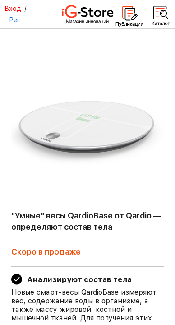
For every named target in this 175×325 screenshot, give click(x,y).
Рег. (15, 19)
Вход (13, 8)
